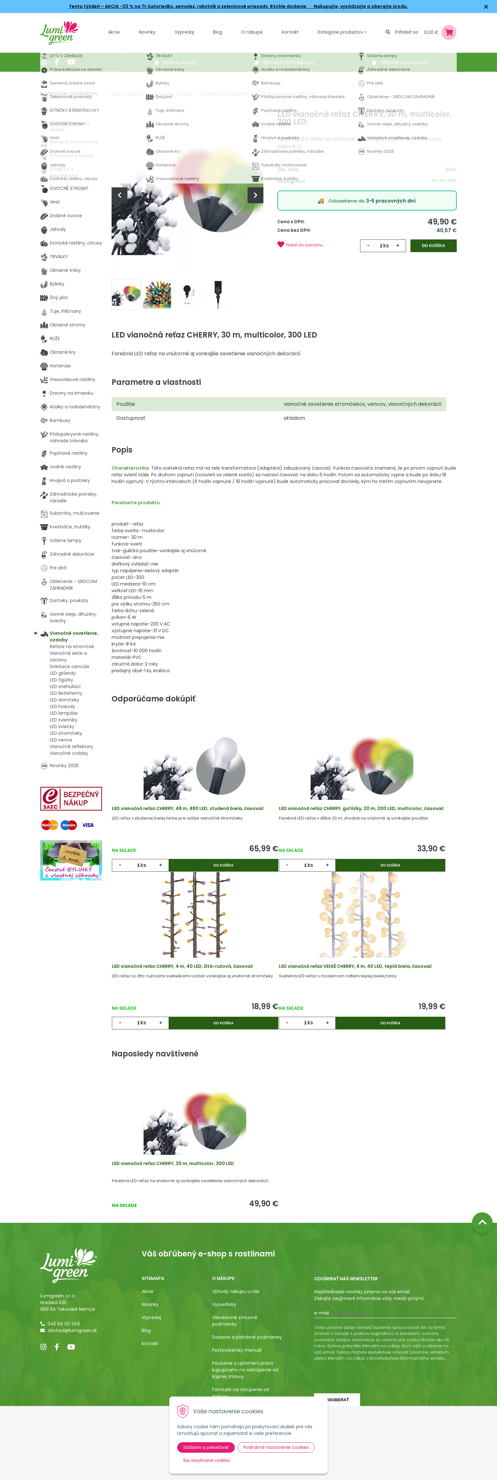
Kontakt (150, 1417)
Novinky (147, 32)
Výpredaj (184, 32)
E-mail (321, 1386)
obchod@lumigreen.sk (72, 1404)
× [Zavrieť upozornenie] (486, 6)
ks (386, 245)
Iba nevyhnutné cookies (206, 1460)
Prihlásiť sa (406, 32)
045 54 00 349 (64, 1397)
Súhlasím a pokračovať (206, 1447)
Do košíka (434, 245)
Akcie (114, 32)
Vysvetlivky (224, 1378)
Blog (146, 1404)
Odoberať (337, 1473)
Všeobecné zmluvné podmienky (234, 1394)
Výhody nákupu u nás (236, 1365)
